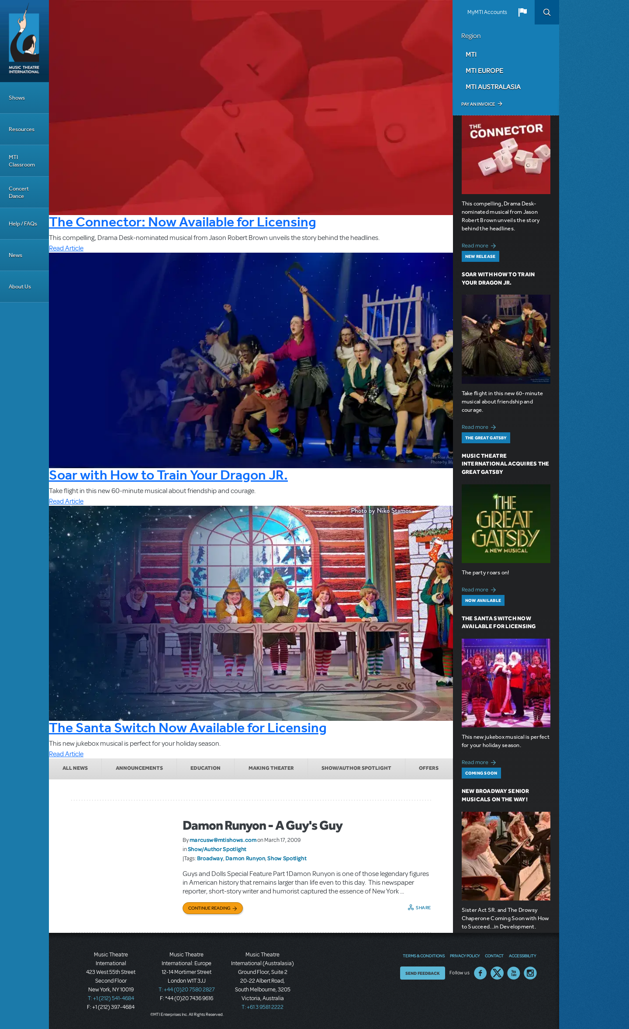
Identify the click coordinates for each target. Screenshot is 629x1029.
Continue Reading (209, 908)
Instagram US (530, 973)
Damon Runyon (245, 858)
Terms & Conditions (424, 955)
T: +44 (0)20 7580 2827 (187, 989)
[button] (522, 12)
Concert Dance (19, 192)
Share (423, 907)
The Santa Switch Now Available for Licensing (188, 727)
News (15, 255)
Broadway (210, 858)
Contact (494, 955)
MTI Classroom (22, 160)
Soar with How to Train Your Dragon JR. (168, 474)
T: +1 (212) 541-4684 (111, 998)
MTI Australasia (493, 86)
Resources (22, 129)
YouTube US (513, 973)
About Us (20, 286)
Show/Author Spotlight (356, 768)
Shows (17, 97)
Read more (480, 244)
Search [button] (547, 12)
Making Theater (271, 768)
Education (205, 768)
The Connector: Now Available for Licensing (182, 221)
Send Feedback (422, 973)
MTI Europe (484, 70)
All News (75, 768)
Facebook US (480, 973)
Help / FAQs (23, 223)
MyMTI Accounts (487, 12)
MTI (471, 54)
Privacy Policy (465, 955)
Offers (429, 768)
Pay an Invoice (478, 104)
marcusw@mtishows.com (223, 839)
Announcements (139, 768)
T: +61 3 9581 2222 (262, 1007)
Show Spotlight (286, 858)
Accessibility (522, 955)
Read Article (66, 248)
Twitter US (497, 973)
